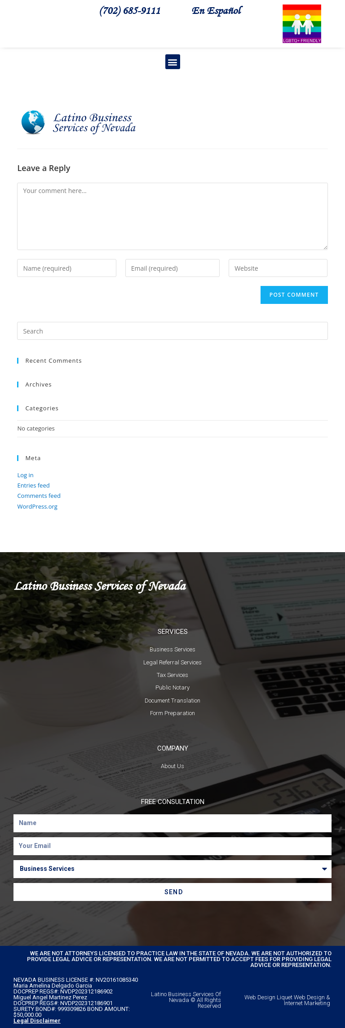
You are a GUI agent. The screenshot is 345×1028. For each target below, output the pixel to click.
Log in (25, 475)
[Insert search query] (172, 331)
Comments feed (38, 496)
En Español (215, 10)
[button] (172, 61)
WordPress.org (37, 506)
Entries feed (33, 485)
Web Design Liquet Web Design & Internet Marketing (287, 1000)
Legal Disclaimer (37, 1020)
